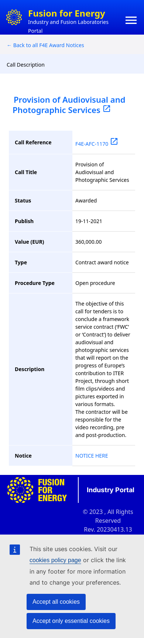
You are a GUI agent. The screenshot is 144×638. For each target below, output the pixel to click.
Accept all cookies (56, 602)
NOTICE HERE (91, 455)
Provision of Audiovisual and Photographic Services (69, 104)
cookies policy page (55, 560)
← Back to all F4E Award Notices (45, 45)
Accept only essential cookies (71, 621)
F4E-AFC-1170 (97, 143)
